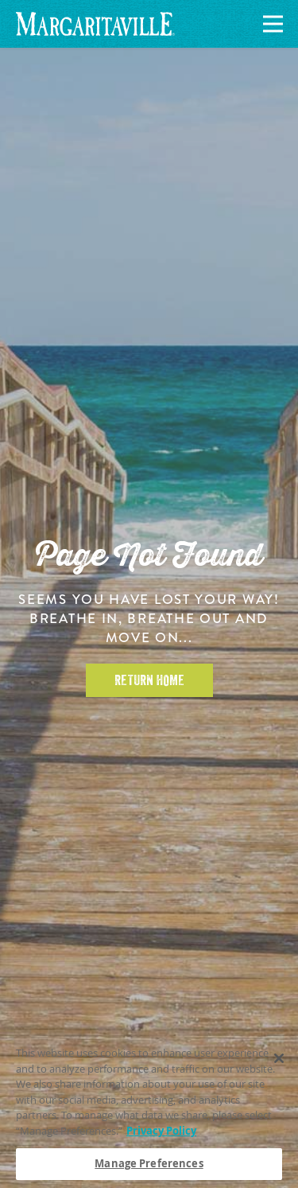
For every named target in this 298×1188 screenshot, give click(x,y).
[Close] (278, 1058)
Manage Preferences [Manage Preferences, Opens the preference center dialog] (149, 1164)
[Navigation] (270, 24)
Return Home (149, 680)
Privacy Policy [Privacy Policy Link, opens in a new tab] (161, 1131)
